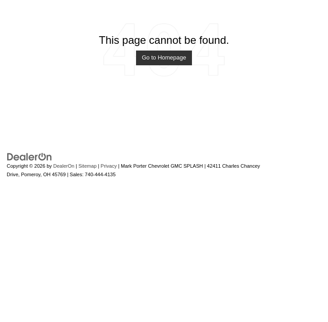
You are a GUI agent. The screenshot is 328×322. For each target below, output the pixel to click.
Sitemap (87, 166)
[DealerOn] (29, 156)
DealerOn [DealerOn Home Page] (63, 166)
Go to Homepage (164, 57)
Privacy (109, 166)
